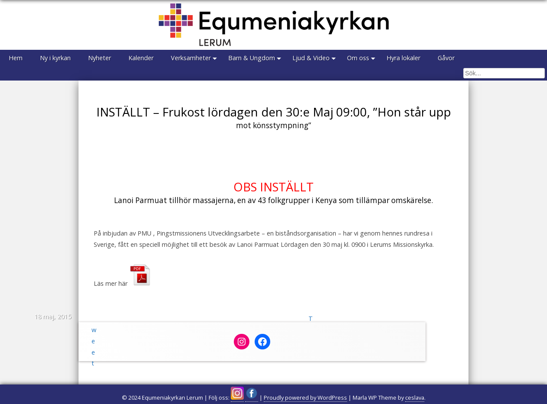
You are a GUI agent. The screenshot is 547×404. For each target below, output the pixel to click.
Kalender (141, 58)
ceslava (414, 397)
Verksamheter (191, 58)
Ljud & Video (311, 58)
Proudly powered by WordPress (305, 397)
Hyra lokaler (403, 58)
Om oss (358, 58)
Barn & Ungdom (251, 58)
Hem (16, 58)
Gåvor (446, 58)
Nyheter (99, 58)
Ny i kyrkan (55, 58)
